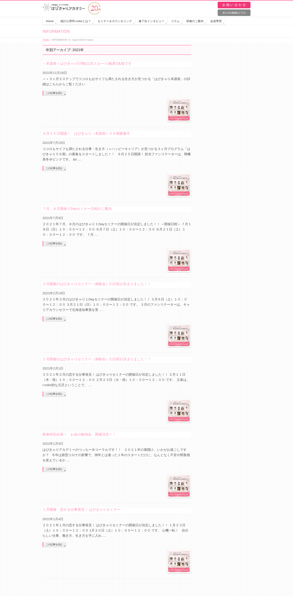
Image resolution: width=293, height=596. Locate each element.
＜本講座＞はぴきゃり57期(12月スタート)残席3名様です (87, 63)
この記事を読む (54, 93)
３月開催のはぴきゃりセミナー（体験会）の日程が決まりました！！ (96, 284)
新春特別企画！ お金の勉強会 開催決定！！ (79, 434)
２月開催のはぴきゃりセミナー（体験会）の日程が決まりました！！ (96, 359)
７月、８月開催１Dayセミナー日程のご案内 (77, 209)
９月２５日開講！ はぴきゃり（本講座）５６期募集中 (86, 133)
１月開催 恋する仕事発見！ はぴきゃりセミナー (81, 509)
